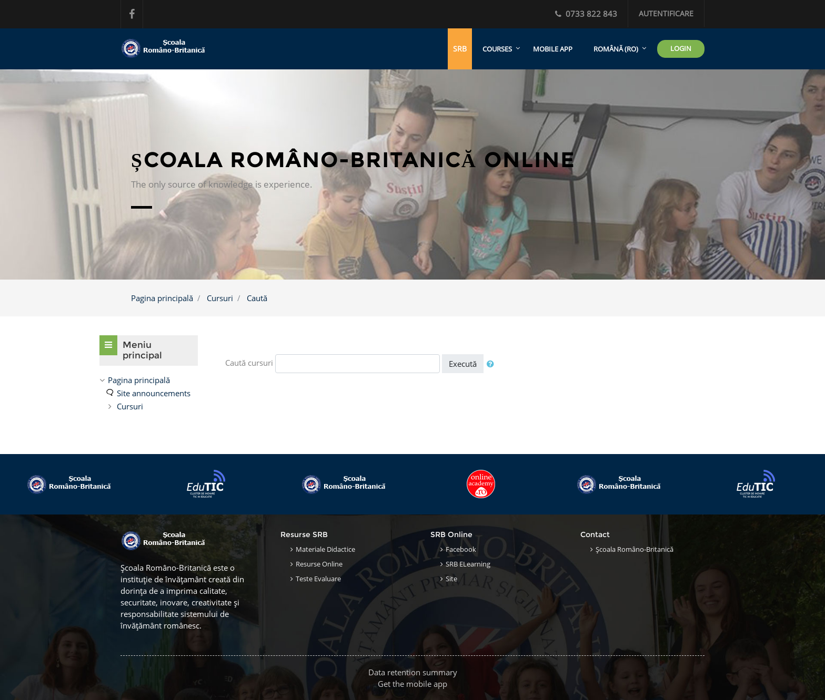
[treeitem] (148, 380)
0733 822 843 (586, 13)
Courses (497, 49)
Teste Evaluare (318, 578)
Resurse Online (319, 564)
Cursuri (220, 298)
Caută (257, 298)
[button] (492, 363)
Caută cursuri (249, 362)
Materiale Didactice (325, 549)
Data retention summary (412, 672)
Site (451, 578)
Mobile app (552, 49)
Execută (463, 363)
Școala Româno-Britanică (634, 549)
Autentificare (666, 13)
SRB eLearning (468, 564)
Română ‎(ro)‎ (615, 49)
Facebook (461, 549)
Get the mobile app (412, 683)
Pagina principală (162, 298)
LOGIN (680, 48)
